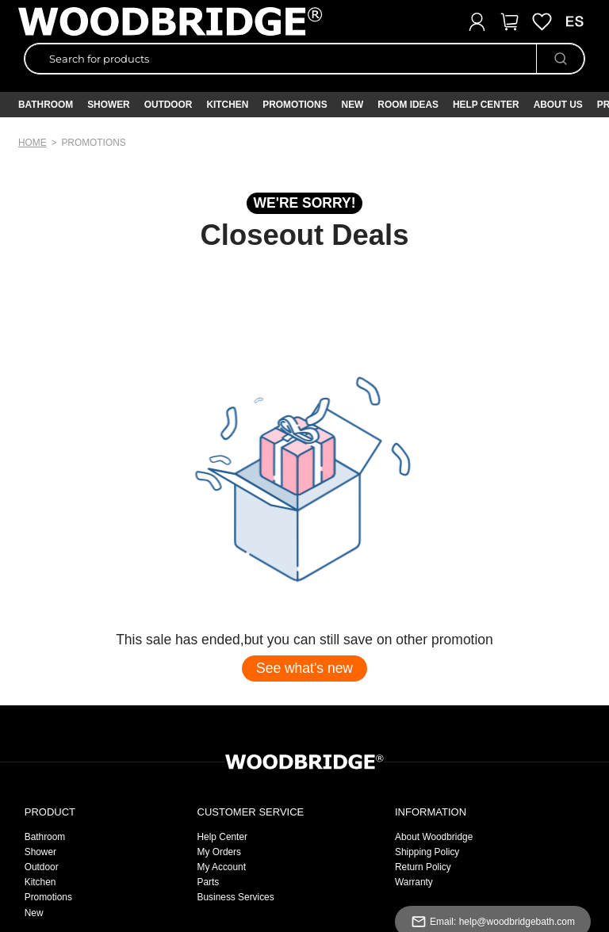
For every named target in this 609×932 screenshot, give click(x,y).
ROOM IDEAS (408, 104)
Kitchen (227, 104)
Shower (108, 104)
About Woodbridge (434, 836)
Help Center (486, 104)
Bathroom (45, 104)
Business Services (235, 897)
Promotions (48, 897)
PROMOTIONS (294, 104)
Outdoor (168, 104)
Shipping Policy (427, 852)
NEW (353, 104)
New (34, 913)
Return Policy (423, 867)
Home (32, 142)
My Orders (219, 852)
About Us (558, 104)
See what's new (304, 668)
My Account (221, 867)
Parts (208, 882)
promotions (93, 142)
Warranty (414, 882)
